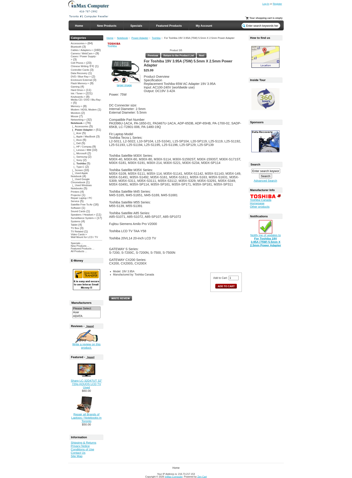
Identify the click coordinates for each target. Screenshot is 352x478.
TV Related (77, 231)
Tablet (74, 224)
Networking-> (78, 119)
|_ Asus (76, 140)
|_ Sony (76, 160)
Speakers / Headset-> (83, 214)
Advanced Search (265, 180)
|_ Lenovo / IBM (81, 150)
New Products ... (80, 246)
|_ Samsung (79, 156)
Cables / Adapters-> (82, 50)
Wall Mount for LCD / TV (84, 237)
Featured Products (169, 25)
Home (79, 25)
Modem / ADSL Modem (84, 109)
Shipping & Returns (83, 442)
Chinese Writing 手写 (82, 66)
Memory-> (76, 106)
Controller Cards (80, 69)
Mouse (74, 116)
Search (255, 164)
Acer (86, 312)
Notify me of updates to (265, 239)
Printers (75, 191)
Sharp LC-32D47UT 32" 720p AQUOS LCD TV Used (86, 384)
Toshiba (156, 38)
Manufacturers (81, 302)
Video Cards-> (79, 234)
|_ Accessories (79, 126)
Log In (265, 3)
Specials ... (77, 243)
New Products (107, 25)
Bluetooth (76, 46)
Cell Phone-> (78, 63)
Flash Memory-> (80, 83)
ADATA (86, 316)
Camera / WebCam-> (83, 53)
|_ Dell (76, 143)
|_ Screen (77, 170)
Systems (75, 221)
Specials (136, 25)
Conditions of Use (82, 449)
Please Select (86, 309)
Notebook (122, 38)
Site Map (76, 456)
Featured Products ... (82, 248)
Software (76, 208)
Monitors (75, 113)
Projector (76, 195)
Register (277, 3)
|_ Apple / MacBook (83, 136)
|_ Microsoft (78, 153)
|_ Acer (76, 133)
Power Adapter (140, 38)
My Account (204, 25)
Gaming (75, 86)
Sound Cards (78, 211)
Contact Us (78, 452)
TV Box (75, 228)
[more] (89, 326)
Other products (259, 206)
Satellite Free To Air (81, 204)
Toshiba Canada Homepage (260, 201)
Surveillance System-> (83, 218)
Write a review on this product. (86, 346)
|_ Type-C (77, 166)
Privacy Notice (80, 446)
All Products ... (79, 251)
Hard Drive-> (78, 90)
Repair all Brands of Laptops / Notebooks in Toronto (86, 418)
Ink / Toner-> (78, 93)
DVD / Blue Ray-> (81, 76)
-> (78, 123)
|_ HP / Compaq (81, 146)
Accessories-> (79, 43)
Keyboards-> (78, 96)
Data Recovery (79, 73)
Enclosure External (81, 80)
